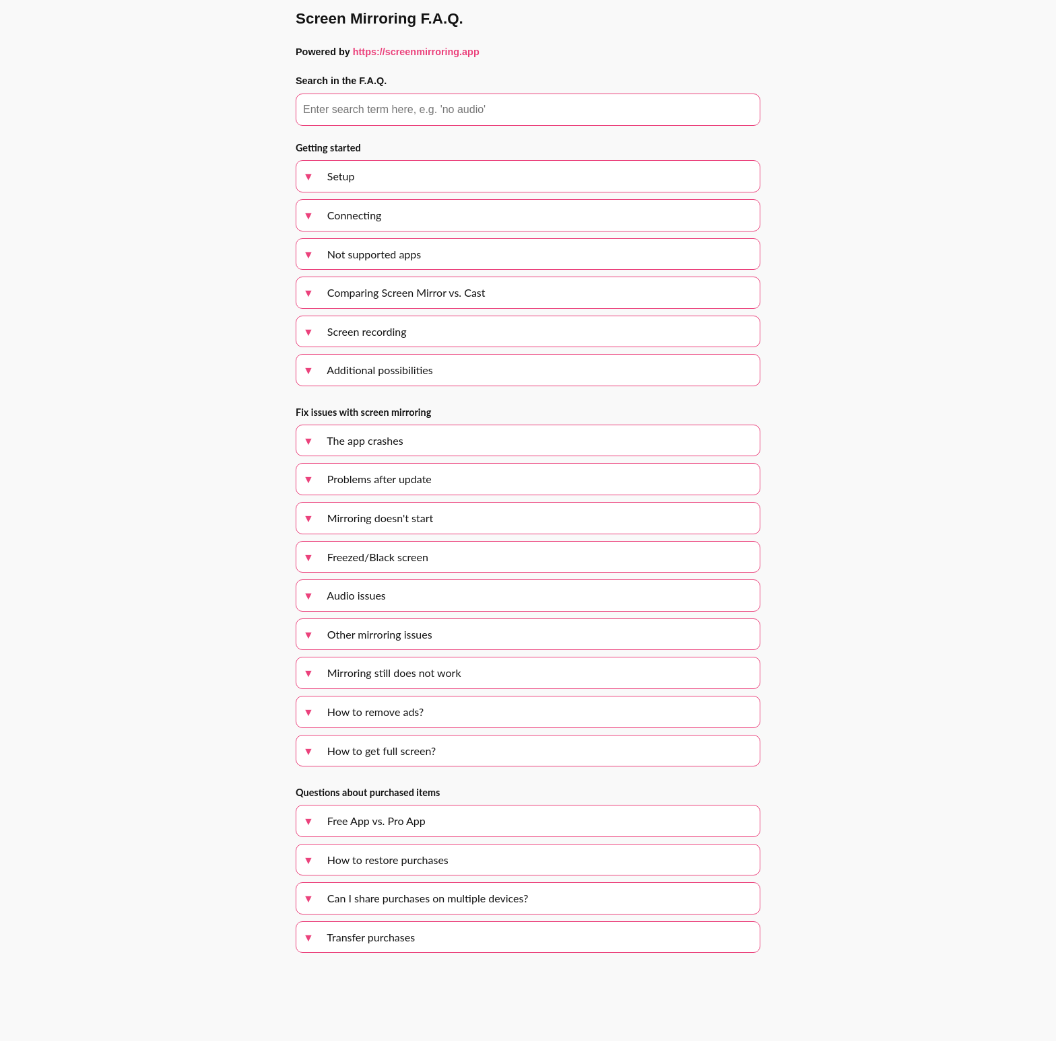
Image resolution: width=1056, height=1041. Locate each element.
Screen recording (355, 331)
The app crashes (353, 440)
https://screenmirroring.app (416, 51)
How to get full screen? (369, 750)
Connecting (342, 215)
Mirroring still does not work (382, 672)
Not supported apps (362, 254)
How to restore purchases (376, 859)
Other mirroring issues (367, 634)
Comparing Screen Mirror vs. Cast (394, 292)
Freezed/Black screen (365, 556)
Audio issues (344, 595)
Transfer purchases (359, 937)
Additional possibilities (368, 369)
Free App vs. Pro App (364, 820)
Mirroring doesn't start (368, 517)
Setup (328, 176)
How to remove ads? (363, 711)
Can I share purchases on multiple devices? (415, 898)
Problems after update (367, 478)
